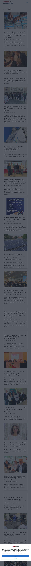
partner (10, 549)
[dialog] (15, 552)
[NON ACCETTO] (29, 546)
